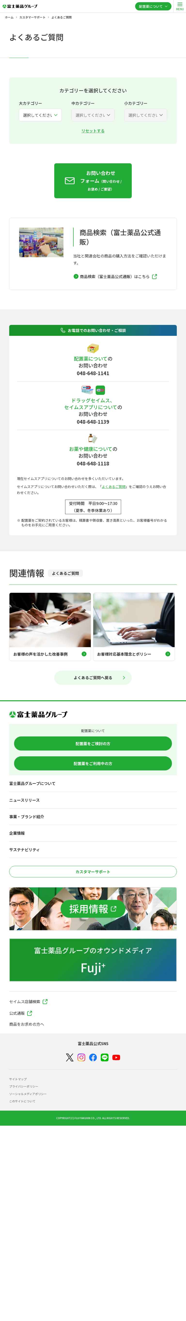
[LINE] (104, 1058)
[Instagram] (81, 1057)
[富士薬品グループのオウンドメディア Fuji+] (93, 960)
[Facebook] (93, 1058)
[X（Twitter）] (70, 1058)
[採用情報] (93, 909)
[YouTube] (116, 1058)
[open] (179, 6)
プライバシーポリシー (23, 1086)
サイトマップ (18, 1079)
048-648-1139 (93, 421)
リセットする (93, 130)
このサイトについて (22, 1101)
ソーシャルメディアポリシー (28, 1094)
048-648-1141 (93, 373)
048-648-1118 (93, 463)
